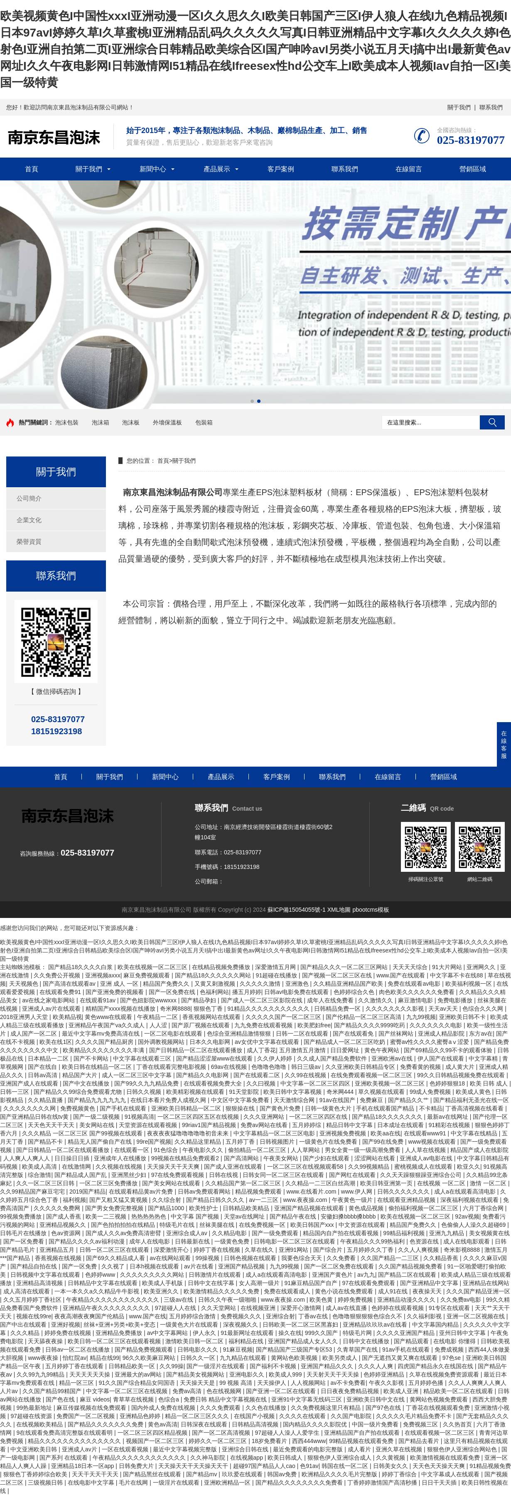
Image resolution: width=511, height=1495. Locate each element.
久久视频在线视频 (120, 1166)
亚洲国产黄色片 (333, 1274)
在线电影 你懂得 (455, 1341)
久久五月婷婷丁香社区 (33, 1299)
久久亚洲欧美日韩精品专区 (361, 1066)
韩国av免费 (282, 1474)
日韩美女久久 (391, 1466)
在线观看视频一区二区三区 (440, 1432)
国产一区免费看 (24, 1241)
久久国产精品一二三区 (390, 1258)
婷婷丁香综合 (400, 1474)
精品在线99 (105, 1357)
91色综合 (166, 1150)
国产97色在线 (384, 1407)
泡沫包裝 (67, 422)
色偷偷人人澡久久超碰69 (474, 1224)
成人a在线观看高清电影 (465, 1191)
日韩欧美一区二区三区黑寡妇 (301, 1324)
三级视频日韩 (46, 1482)
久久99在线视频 (306, 1075)
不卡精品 (430, 1108)
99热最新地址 (34, 1407)
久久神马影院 (208, 1457)
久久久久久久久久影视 (395, 1008)
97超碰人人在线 (176, 1308)
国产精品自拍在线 (34, 1266)
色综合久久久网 (483, 1008)
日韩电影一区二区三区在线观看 (295, 1241)
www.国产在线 (147, 1316)
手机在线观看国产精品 (386, 1108)
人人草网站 (306, 1150)
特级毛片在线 (178, 1224)
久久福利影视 (425, 1316)
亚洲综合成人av (187, 1233)
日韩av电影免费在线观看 (297, 992)
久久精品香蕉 (441, 1258)
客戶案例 (281, 169)
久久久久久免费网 (58, 1208)
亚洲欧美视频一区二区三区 (390, 1083)
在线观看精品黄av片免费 (142, 1191)
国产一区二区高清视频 (222, 1432)
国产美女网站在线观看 (172, 1183)
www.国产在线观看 (401, 975)
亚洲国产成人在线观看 (30, 1083)
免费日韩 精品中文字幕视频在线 (226, 1399)
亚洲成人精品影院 (442, 1033)
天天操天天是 (198, 1382)
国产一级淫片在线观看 (216, 1366)
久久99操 (172, 1366)
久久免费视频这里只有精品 (326, 1407)
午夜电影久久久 (203, 1150)
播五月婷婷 (246, 992)
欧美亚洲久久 (162, 1291)
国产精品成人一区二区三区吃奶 (345, 1042)
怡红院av (74, 1357)
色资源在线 (425, 1241)
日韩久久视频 (144, 1091)
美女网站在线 (97, 1125)
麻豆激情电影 (416, 1000)
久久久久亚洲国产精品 (406, 1333)
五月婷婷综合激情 (193, 1316)
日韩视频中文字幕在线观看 (46, 1274)
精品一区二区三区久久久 (198, 1416)
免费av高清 (188, 1391)
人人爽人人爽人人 (27, 1158)
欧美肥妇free (314, 1025)
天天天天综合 (411, 967)
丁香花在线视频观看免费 (439, 1407)
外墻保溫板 (167, 422)
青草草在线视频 (134, 1399)
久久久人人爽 (376, 1366)
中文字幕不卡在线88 (457, 975)
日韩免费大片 (137, 1466)
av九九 (366, 1274)
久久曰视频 (261, 1083)
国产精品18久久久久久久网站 (214, 975)
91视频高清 (140, 1116)
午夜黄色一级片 (353, 1199)
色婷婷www (101, 1274)
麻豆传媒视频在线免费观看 (92, 1407)
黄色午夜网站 (382, 1050)
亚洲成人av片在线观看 (52, 1008)
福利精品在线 (246, 1341)
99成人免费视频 (431, 1091)
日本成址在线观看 (401, 1125)
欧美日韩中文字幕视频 (293, 1091)
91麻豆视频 (238, 1349)
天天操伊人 (272, 1382)
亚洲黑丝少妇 (129, 1175)
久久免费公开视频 (58, 975)
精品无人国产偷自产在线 (100, 1141)
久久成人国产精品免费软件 (333, 1058)
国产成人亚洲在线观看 (234, 1166)
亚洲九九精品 (447, 1233)
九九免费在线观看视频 (264, 1025)
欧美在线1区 (55, 1042)
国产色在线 (61, 1399)
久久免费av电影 (461, 1299)
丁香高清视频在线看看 (475, 1108)
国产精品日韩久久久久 (216, 1199)
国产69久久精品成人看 (116, 1258)
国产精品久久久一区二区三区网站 (344, 967)
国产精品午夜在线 (294, 1216)
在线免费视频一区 (263, 1224)
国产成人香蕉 (64, 1216)
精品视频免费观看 (259, 1191)
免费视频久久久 (242, 1316)
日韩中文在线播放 (367, 1341)
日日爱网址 (345, 1050)
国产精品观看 (412, 1341)
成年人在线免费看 (331, 1000)
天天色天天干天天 (52, 1125)
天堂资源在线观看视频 (149, 1125)
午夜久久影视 (387, 1382)
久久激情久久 (376, 1000)
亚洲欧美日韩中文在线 (376, 1399)
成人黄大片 (460, 1066)
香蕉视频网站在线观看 (212, 1017)
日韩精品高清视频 (256, 1424)
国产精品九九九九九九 (98, 1100)
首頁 (31, 169)
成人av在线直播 (347, 1308)
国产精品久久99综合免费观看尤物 (78, 1091)
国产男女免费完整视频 (115, 1208)
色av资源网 (66, 1233)
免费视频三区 (421, 1424)
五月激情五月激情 (303, 1050)
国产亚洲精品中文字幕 (430, 1283)
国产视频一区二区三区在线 (337, 975)
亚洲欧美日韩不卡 (463, 1017)
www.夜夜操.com (306, 1199)
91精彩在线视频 (450, 1125)
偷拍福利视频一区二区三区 (424, 1208)
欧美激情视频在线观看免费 (446, 1457)
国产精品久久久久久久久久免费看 (300, 1482)
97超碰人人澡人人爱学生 (288, 1432)
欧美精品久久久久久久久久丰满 (104, 1050)
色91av (309, 1466)
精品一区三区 (77, 1382)
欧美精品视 (67, 1017)
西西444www (309, 1441)
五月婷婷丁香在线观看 (75, 1366)
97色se (452, 1357)
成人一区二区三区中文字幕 (137, 1075)
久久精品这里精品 (198, 1141)
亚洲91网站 (294, 1249)
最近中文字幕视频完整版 (186, 1449)
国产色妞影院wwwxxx (149, 1000)
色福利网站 (214, 992)
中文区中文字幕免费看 (241, 1100)
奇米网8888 (175, 1008)
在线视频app (247, 1457)
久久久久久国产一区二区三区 (284, 1017)
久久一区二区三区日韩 (46, 1183)
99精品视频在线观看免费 (362, 1441)
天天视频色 (24, 983)
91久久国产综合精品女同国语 (138, 1382)
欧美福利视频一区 (469, 983)
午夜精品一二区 (158, 1017)
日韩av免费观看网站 (205, 1191)
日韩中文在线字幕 (212, 1283)
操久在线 (290, 1333)
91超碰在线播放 (277, 975)
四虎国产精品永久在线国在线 (436, 1366)
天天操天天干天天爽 (174, 1166)
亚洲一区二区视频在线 (476, 1316)
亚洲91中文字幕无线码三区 (307, 1399)
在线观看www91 (426, 1133)
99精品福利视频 (404, 1233)
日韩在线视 (224, 1175)
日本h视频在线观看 (155, 1266)
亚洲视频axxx (102, 975)
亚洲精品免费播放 (120, 1333)
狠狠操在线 (241, 1108)
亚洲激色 (297, 983)
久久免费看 (342, 1258)
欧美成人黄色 (474, 1091)
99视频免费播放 (21, 1216)
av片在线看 (199, 1266)
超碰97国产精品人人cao (265, 1466)
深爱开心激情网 (301, 1308)
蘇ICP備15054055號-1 (297, 909)
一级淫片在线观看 (177, 1482)
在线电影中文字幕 (92, 1482)
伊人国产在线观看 (442, 1058)
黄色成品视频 (367, 1208)
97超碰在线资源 (31, 1416)
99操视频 (208, 1258)
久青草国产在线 (358, 1349)
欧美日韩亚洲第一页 (387, 1183)
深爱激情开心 (172, 1249)
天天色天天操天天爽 (440, 1466)
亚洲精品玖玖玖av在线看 (376, 1324)
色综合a (169, 1399)
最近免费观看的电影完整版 (308, 1449)
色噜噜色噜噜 (269, 1066)
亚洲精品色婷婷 (141, 1416)
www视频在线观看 (432, 1141)
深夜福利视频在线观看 (470, 1199)
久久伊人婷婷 (275, 1058)
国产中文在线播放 (87, 1083)
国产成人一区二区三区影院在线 (262, 1000)
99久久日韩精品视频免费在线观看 (461, 1075)
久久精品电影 (230, 1233)
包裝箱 (204, 422)
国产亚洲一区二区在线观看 (281, 1391)
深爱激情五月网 (276, 967)
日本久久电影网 (210, 1042)
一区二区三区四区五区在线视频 (199, 1116)
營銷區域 (472, 169)
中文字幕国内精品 (436, 1324)
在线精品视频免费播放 (222, 967)
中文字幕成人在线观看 (451, 1474)
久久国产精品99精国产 (52, 1391)
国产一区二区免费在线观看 (340, 1266)
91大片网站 (447, 967)
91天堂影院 (244, 1091)
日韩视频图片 (278, 1141)
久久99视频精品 (369, 1166)
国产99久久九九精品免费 (147, 1083)
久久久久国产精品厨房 (105, 1042)
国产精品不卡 (46, 1141)
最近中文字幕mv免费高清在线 (101, 1033)
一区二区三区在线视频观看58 (306, 1166)
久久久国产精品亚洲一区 (478, 1291)
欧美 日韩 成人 (490, 1083)
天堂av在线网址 (245, 1216)
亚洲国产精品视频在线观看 (310, 1208)
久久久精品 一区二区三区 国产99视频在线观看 (83, 1133)
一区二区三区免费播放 (109, 1183)
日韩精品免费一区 (338, 1008)
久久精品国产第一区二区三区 (244, 1183)
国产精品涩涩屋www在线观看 (215, 1058)
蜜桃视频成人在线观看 (424, 1166)
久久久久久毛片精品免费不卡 (414, 1416)
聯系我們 (491, 107)
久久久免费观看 (221, 1407)
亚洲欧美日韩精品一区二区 (187, 1108)
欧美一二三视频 (107, 1216)
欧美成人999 (286, 1374)
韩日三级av (306, 1066)
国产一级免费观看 (276, 1233)
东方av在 (481, 1033)
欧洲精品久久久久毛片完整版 (340, 1474)
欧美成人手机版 (163, 1283)
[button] (252, 401)
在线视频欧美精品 (40, 1424)
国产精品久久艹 (409, 1100)
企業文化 (29, 519)
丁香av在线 (313, 1316)
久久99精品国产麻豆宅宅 (33, 1191)
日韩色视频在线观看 (251, 1258)
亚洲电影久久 (247, 1374)
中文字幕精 (484, 1058)
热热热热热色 (149, 1216)
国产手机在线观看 (124, 1108)
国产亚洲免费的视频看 (115, 992)
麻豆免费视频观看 (147, 975)
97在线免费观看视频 (178, 1175)
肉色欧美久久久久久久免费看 (417, 992)
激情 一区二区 (489, 1183)
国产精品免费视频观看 (144, 1349)
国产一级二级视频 (97, 1116)
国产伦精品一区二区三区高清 (364, 1017)
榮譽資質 (29, 541)
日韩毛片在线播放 (24, 1233)
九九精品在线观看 (244, 1357)
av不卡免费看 (348, 1382)
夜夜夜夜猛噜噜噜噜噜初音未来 (188, 1133)
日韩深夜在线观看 (205, 1424)
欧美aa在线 (385, 1133)
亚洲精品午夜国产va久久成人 (107, 1025)
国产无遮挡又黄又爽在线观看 (400, 1357)
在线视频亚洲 (259, 1308)
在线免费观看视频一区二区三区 (372, 1075)
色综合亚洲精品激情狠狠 (240, 1033)
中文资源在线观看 (363, 1224)
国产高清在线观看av (70, 983)
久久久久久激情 (261, 983)
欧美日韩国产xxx (313, 1224)
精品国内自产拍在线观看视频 (341, 1233)
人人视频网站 (309, 1382)
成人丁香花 (261, 1050)
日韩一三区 (15, 1091)
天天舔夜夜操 (46, 1341)
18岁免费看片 (270, 1441)
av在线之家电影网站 (49, 1000)
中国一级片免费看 (376, 1424)
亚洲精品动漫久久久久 (407, 1299)
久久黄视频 (391, 1457)
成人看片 (360, 1449)
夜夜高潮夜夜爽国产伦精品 (90, 1316)
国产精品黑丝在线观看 (153, 1474)
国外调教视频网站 (162, 1042)
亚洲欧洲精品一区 (228, 1482)
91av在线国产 (338, 1100)
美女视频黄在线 (489, 1233)
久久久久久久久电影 (437, 1025)
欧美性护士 (204, 1208)
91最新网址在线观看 (248, 1333)
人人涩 (159, 1025)
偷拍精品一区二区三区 (258, 1150)
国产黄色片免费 (281, 1108)
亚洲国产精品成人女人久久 (303, 1341)
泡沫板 (131, 422)
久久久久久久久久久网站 (153, 1274)
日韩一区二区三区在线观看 (115, 1249)
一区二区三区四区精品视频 (153, 1432)
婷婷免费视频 (356, 1299)
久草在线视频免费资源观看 (445, 1374)
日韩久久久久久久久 (404, 1191)
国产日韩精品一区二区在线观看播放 (196, 1050)
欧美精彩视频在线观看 (196, 1091)
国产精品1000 (167, 1208)
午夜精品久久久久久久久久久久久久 (113, 1299)
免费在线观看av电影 (415, 983)
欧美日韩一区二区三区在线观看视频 (115, 1341)
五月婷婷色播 (426, 1382)
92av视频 (467, 1216)
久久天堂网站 (219, 1308)
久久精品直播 (46, 1100)
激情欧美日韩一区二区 (195, 1341)
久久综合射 (167, 1199)
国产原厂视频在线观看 (201, 1025)
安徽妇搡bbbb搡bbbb (349, 1216)
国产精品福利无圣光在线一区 (471, 1100)
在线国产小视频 (255, 1416)
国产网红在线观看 (353, 1175)
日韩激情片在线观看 (216, 1274)
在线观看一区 (132, 1150)
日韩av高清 (43, 1075)
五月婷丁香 (241, 1141)
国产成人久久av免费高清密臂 (124, 1233)
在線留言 (409, 169)
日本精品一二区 (49, 1058)
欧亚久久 (468, 1166)
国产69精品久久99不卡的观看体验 (449, 1050)
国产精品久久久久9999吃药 (370, 1025)
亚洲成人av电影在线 (427, 1158)
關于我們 (459, 107)
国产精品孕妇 (199, 1000)
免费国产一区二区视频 (86, 1416)
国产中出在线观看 (24, 1324)
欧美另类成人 (340, 1357)
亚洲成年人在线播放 (121, 1158)
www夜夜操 (43, 1357)
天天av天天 (443, 1008)
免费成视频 (450, 1349)
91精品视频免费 (490, 1466)
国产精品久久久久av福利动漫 (87, 1241)
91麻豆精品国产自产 (312, 1283)
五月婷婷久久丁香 (371, 1249)
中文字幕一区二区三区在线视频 (127, 1391)
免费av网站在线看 (265, 1125)
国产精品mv (202, 1474)
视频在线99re (33, 1316)
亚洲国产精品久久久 (328, 1366)
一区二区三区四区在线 (319, 1116)
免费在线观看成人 (288, 1291)
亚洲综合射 (280, 1316)
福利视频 (74, 1199)
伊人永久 (205, 1333)
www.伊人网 (357, 1191)
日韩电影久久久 (198, 1349)
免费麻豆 (372, 1100)
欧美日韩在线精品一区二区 (97, 1066)
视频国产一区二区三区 (156, 1441)
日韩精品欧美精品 (247, 1208)
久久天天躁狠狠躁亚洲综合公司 (421, 1175)
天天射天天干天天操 (334, 1374)
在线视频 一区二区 (442, 1183)
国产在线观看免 (354, 1033)
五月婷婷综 (307, 1125)
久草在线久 (260, 1249)
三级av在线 (179, 1299)
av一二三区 (264, 1199)
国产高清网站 (242, 1158)
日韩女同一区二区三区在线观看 (284, 1175)
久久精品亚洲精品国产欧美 (349, 983)
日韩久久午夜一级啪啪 (228, 1299)
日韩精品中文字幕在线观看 (103, 1283)
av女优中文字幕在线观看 (268, 1042)
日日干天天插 (440, 1482)
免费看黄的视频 (421, 1066)
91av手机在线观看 (406, 1349)
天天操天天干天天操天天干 (194, 1466)
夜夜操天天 (428, 1291)
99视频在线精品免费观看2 (186, 1158)
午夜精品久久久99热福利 (373, 1241)
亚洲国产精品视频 (242, 1266)
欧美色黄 (322, 1299)
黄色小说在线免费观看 (345, 1291)
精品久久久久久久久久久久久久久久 (75, 1441)
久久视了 (113, 1266)
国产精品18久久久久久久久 (388, 1116)
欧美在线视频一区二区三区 (153, 967)
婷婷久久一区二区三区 (218, 1441)
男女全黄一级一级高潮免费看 (363, 1150)
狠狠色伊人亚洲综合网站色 (463, 1449)
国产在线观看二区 (257, 1075)
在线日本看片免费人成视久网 (169, 1100)
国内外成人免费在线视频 (164, 1407)
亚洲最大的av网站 (139, 1374)
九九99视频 (421, 1017)
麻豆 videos (95, 1399)
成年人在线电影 (150, 1241)
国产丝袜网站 (396, 1033)
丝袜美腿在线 (217, 1224)
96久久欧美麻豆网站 (150, 1357)
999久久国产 (322, 1333)
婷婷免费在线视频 (68, 1333)
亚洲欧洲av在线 (392, 1058)
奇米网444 (341, 1091)
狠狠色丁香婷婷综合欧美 (36, 1474)
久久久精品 (25, 1333)
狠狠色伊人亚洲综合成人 (340, 1457)
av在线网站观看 (171, 1258)
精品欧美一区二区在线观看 (459, 1391)
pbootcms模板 (370, 909)
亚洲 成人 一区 (120, 983)
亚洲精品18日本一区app (83, 1466)
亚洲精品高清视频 (40, 1283)
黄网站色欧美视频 (295, 1357)
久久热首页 (458, 1424)
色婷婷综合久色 (355, 992)
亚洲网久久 (482, 967)
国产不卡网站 (92, 1058)
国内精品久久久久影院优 (316, 1424)
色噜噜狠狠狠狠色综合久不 (368, 1316)
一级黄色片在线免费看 (329, 1141)
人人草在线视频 (426, 1150)
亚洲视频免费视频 (343, 1133)
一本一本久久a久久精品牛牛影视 (97, 1291)
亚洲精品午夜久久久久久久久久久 (107, 1308)
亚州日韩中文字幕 (463, 1333)
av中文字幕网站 (168, 1333)
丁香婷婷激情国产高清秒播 (383, 1482)
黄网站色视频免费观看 (439, 1399)
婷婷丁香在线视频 (218, 1249)
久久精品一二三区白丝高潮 (321, 1183)
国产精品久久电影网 (203, 1075)
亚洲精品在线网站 (486, 1283)
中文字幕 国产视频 (196, 1216)
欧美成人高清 (40, 1166)
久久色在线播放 (267, 1407)
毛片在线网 (134, 1482)
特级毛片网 (358, 1333)
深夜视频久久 (241, 1324)
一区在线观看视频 (126, 1449)
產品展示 (217, 169)
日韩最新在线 (193, 1241)
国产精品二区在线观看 (408, 1274)
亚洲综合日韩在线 (246, 1449)
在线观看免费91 (60, 992)
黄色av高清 (162, 1424)
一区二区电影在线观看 (174, 1033)
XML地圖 (339, 909)
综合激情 (39, 1175)
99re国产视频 (153, 1141)
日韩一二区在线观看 (303, 1033)
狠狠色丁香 (209, 1008)
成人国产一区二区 (34, 1033)
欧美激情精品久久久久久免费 (222, 1291)
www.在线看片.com (312, 1191)
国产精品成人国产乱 (81, 1175)
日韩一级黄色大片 (329, 1108)
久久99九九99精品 (41, 1374)
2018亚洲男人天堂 (24, 1017)
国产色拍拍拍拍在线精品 (124, 1224)
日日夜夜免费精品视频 (351, 1391)
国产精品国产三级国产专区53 (295, 1349)
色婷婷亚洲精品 (385, 1374)
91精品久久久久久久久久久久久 (269, 1008)
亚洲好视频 (65, 1324)
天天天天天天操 (90, 1374)
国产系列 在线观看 (64, 1457)
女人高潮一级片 (260, 1283)
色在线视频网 (224, 1391)
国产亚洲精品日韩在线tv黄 (35, 1116)
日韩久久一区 (198, 1357)
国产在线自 (43, 1066)
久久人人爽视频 (419, 1249)
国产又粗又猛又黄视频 (119, 1199)
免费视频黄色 (78, 1108)
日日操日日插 (72, 1158)
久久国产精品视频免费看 (411, 1266)
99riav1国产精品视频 (210, 1125)
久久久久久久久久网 (30, 1108)
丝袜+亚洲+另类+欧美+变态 (120, 1324)
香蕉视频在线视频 (59, 1258)
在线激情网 (77, 1166)
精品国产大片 (80, 1075)
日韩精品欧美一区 (132, 1366)
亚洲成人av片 (80, 1449)
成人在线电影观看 (467, 1241)
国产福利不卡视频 (274, 1366)
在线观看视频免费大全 (213, 1083)
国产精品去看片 (419, 1441)
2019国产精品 (87, 1191)
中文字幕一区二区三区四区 (316, 1083)
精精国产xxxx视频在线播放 (121, 1008)
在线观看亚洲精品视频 (407, 1199)
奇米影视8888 (463, 1249)
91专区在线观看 (450, 1308)
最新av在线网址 (448, 1116)
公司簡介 (29, 498)
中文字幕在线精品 (475, 1133)
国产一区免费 (80, 1266)
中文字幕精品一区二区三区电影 (275, 1133)
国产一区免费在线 (173, 992)
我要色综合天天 (302, 1258)
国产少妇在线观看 (327, 1158)
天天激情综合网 (295, 1100)
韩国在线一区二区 (346, 1466)
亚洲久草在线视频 (400, 1449)
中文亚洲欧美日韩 (34, 1449)
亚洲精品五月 (57, 1249)
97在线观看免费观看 (369, 1283)
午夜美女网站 (281, 1158)
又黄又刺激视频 (215, 983)
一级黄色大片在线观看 (190, 1324)
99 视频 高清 (236, 1382)
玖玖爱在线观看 (243, 1474)
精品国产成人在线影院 (479, 1150)
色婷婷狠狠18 (448, 1083)
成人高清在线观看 (27, 1291)
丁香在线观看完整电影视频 (172, 1066)
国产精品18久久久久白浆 (81, 967)
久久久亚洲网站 (264, 1116)
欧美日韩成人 (286, 1457)
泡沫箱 (100, 422)
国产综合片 (328, 1249)
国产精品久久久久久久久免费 (106, 1424)
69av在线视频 (229, 1066)
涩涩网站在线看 (375, 1158)
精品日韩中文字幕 (350, 1125)
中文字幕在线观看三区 (143, 1058)
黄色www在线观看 (109, 1017)
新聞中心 (153, 169)
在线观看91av (98, 1000)
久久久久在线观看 (303, 1416)
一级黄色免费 (232, 1241)
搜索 (492, 422)
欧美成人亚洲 (401, 1391)
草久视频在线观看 (382, 1091)
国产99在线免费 (383, 1141)
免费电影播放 (455, 1000)
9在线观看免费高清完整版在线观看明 (65, 1432)
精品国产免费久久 (167, 983)
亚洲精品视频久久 (63, 1224)
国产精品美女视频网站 (196, 1374)
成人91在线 (393, 1291)
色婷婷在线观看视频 (398, 1308)
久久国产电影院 (352, 1416)
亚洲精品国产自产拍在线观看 (362, 1432)
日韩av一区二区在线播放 (78, 1349)
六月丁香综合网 (484, 1208)
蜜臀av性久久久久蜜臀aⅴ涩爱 (430, 1042)
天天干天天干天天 (96, 1474)
